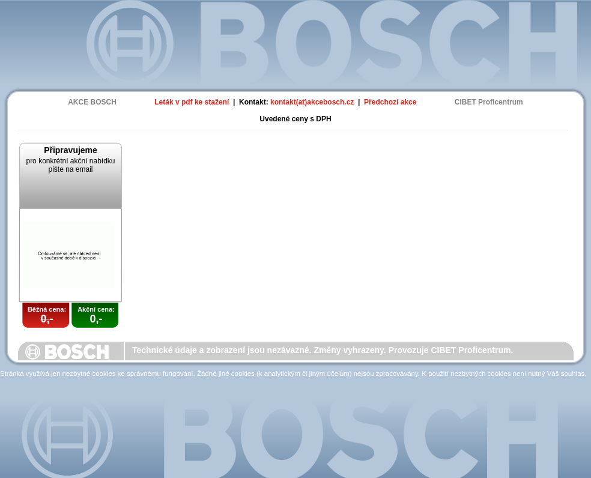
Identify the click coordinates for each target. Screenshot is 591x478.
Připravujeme (70, 150)
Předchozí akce (390, 102)
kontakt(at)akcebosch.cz (312, 102)
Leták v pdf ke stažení (191, 102)
